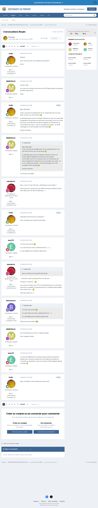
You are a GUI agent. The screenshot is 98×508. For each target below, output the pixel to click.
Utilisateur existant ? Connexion (74, 9)
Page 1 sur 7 (35, 46)
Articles (34, 15)
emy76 (90, 48)
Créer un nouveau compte (19, 432)
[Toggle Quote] (23, 143)
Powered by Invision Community (49, 505)
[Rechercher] (74, 15)
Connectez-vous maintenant (46, 432)
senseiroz (76, 43)
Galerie (42, 15)
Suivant (22, 46)
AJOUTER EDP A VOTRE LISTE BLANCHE (47, 2)
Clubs (20, 15)
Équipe (14, 20)
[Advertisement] (49, 480)
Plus (49, 15)
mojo (89, 43)
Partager (44, 38)
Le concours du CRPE (26, 39)
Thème (43, 501)
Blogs (27, 15)
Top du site (5, 20)
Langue (36, 501)
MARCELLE (76, 48)
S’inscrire (92, 9)
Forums (13, 16)
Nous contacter (53, 501)
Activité (5, 15)
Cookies (62, 501)
